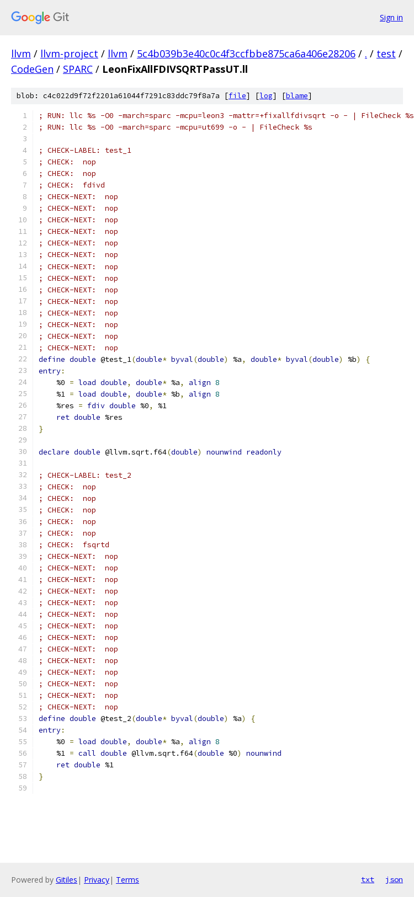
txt (367, 879)
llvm (21, 53)
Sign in (391, 17)
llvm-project (69, 53)
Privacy (96, 879)
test (386, 53)
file (237, 95)
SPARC (78, 69)
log (266, 95)
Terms (127, 879)
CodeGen (32, 69)
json (394, 879)
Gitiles (66, 879)
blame (297, 95)
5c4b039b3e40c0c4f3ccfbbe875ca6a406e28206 (246, 53)
